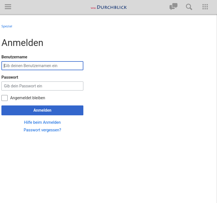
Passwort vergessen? (42, 126)
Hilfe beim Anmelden (42, 118)
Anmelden (42, 106)
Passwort (9, 73)
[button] (8, 6)
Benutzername (14, 53)
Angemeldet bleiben (27, 94)
